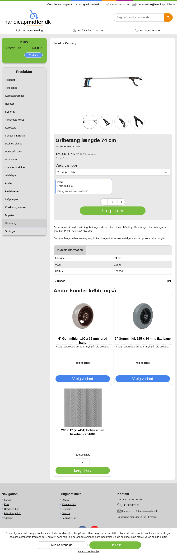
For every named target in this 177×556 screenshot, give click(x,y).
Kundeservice (69, 504)
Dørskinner (11, 159)
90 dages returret (147, 30)
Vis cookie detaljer (88, 551)
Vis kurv (33, 55)
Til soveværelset (14, 119)
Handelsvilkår (11, 509)
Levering (66, 513)
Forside (58, 43)
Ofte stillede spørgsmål (59, 4)
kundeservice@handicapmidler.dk (155, 4)
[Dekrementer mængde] (104, 202)
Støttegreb (11, 231)
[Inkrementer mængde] (121, 202)
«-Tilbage (59, 280)
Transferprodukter (15, 167)
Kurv (6, 504)
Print (168, 280)
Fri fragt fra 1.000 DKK (88, 30)
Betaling (66, 509)
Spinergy (10, 111)
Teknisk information (69, 250)
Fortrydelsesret (69, 518)
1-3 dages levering (29, 30)
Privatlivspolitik (12, 513)
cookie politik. (159, 536)
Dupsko (9, 215)
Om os (65, 499)
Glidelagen (11, 175)
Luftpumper (11, 199)
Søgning (8, 518)
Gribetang (10, 223)
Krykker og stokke (15, 207)
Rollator (9, 103)
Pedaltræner (12, 191)
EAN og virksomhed (87, 4)
